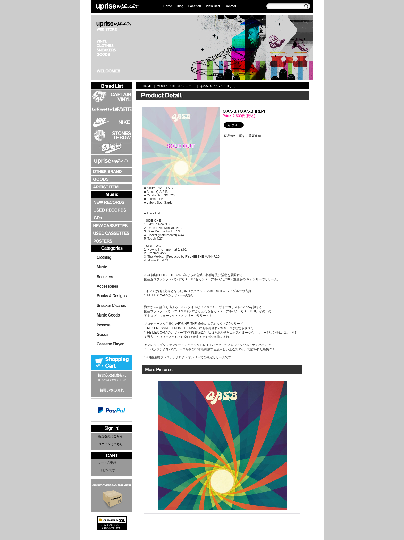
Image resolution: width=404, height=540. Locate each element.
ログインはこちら (110, 444)
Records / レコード (182, 86)
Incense (103, 325)
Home (167, 6)
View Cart (213, 6)
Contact (230, 6)
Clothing (104, 257)
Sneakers (105, 277)
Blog (180, 6)
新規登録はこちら (110, 436)
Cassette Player (110, 344)
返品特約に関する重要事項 (242, 136)
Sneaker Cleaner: (111, 305)
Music (102, 267)
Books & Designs (112, 296)
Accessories (107, 286)
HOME (147, 86)
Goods (102, 334)
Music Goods (108, 315)
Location (194, 6)
